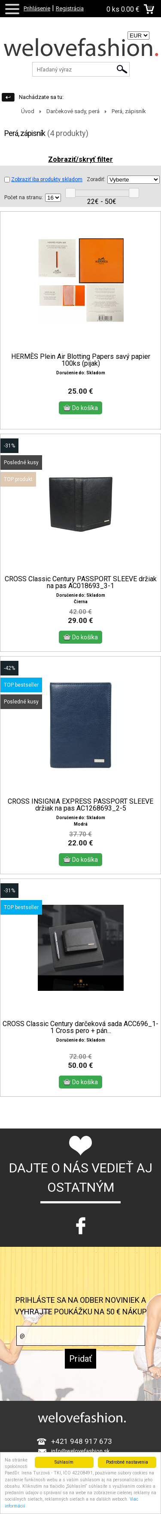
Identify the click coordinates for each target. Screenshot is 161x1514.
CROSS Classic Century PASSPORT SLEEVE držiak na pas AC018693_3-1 (81, 569)
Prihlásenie (37, 8)
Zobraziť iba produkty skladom (43, 179)
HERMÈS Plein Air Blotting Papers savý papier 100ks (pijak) (80, 360)
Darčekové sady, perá (73, 111)
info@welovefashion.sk (80, 1430)
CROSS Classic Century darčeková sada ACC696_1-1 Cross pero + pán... (80, 1013)
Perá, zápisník (129, 111)
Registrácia (70, 8)
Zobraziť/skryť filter (80, 159)
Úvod (27, 111)
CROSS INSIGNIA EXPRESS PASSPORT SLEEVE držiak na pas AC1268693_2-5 (80, 791)
